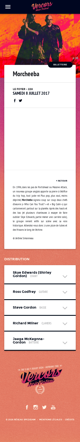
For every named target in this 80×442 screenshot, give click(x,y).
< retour (61, 180)
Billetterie (60, 64)
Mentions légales (50, 419)
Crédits (69, 419)
